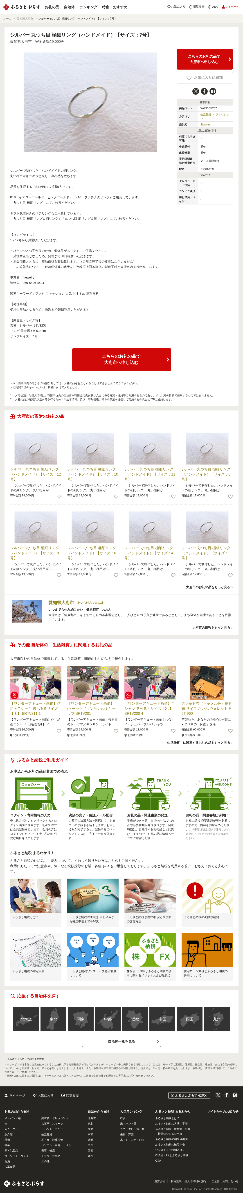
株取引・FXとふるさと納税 (171, 1155)
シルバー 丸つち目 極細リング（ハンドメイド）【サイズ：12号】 (35, 474)
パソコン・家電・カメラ (56, 1145)
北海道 (26, 1019)
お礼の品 (52, 7)
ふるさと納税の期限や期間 (201, 917)
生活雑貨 (205, 114)
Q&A (158, 1160)
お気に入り (46, 1095)
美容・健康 (48, 1150)
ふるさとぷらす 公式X (191, 1095)
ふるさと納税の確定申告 (28, 971)
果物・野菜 (127, 1134)
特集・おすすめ (114, 7)
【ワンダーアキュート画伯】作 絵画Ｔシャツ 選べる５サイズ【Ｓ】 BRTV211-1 (37, 708)
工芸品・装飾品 (50, 1156)
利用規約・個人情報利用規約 (188, 1181)
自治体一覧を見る (121, 1041)
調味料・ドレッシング (54, 1118)
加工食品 (9, 1166)
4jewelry (205, 124)
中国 (162, 1019)
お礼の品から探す (17, 1111)
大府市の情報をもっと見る (211, 627)
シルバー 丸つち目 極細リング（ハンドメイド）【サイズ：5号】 (206, 553)
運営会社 (159, 1181)
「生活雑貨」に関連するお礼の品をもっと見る (197, 742)
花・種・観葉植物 (52, 1139)
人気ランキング (131, 1111)
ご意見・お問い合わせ (225, 1181)
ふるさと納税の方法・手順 (171, 1123)
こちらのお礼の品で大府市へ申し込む (204, 59)
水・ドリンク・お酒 (132, 1139)
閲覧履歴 (72, 1095)
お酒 (7, 1161)
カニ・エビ (11, 1129)
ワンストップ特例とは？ (170, 1149)
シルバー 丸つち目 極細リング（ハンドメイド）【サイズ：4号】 (148, 553)
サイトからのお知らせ (222, 1111)
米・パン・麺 (12, 1118)
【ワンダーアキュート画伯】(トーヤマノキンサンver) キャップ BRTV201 (91, 708)
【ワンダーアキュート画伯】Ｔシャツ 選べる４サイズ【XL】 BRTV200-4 (149, 708)
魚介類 (8, 1134)
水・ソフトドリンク (16, 1156)
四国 (190, 1019)
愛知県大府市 (21, 42)
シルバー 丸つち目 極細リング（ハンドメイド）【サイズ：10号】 (92, 474)
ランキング (88, 7)
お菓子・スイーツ (52, 1123)
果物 (7, 1139)
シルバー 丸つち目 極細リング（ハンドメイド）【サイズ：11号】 (149, 474)
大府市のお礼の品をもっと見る (208, 587)
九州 (217, 1019)
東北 (53, 1019)
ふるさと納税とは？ (25, 917)
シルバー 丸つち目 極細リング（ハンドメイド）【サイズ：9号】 (34, 553)
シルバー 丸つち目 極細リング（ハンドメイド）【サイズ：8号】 (206, 474)
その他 (45, 1161)
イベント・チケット (53, 1129)
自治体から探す (99, 1111)
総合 (123, 1118)
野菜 (7, 1145)
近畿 (135, 1019)
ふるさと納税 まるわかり (173, 1111)
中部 (108, 1019)
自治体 (69, 7)
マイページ (17, 1095)
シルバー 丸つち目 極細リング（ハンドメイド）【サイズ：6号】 (91, 553)
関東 (81, 1019)
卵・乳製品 (11, 1150)
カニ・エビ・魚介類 (132, 1129)
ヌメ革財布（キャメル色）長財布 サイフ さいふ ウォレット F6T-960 (207, 708)
